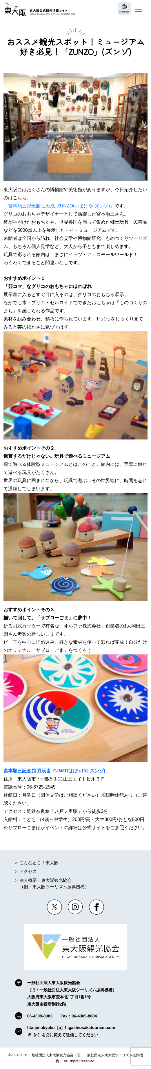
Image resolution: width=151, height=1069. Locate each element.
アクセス (28, 871)
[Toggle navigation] (138, 9)
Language (124, 11)
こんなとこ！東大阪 (39, 862)
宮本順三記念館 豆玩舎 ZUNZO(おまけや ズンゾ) (59, 205)
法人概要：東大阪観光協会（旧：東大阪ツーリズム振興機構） (54, 883)
